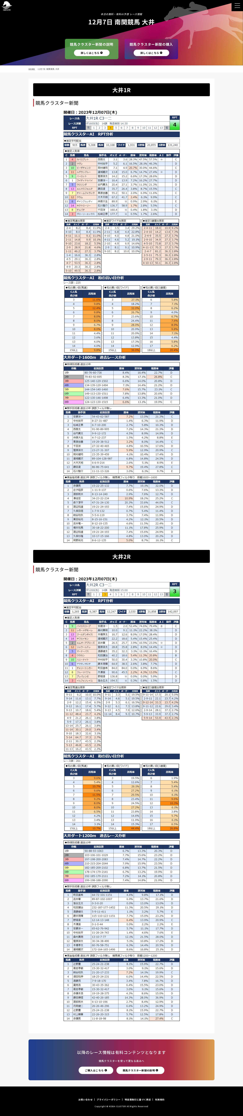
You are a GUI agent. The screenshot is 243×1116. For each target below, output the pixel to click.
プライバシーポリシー (109, 1099)
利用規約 (160, 1099)
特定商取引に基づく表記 (138, 1099)
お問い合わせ (85, 1099)
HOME (32, 69)
